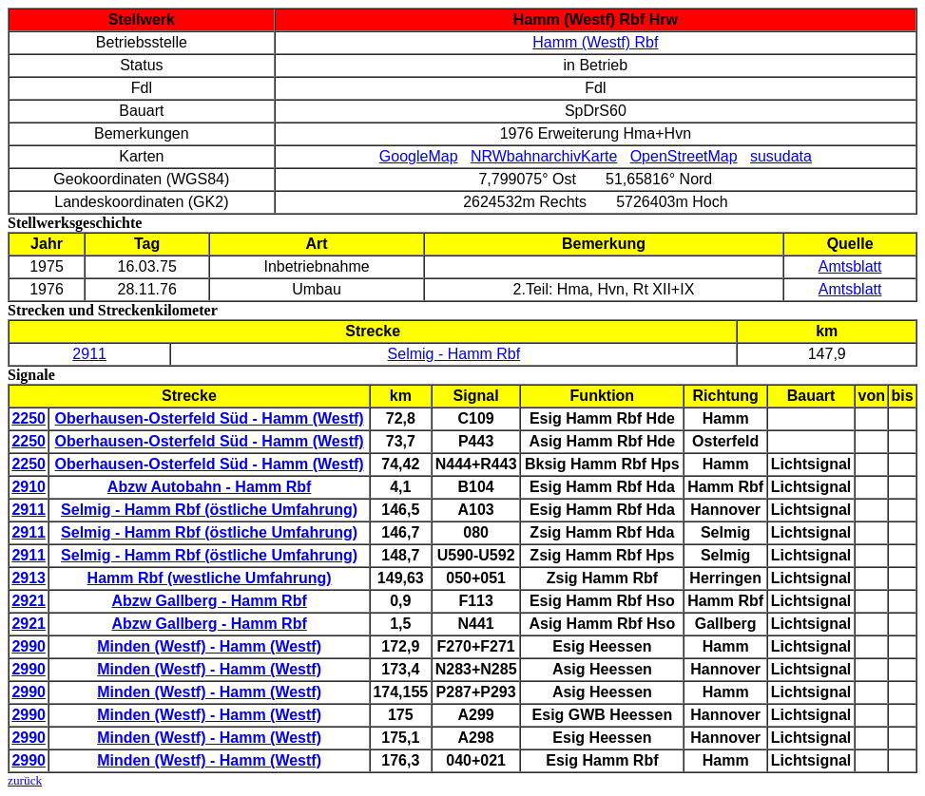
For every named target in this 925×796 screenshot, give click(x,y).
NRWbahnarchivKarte (544, 156)
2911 (89, 354)
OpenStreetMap (684, 156)
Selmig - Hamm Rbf (454, 354)
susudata (781, 156)
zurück (25, 780)
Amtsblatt (850, 266)
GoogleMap (418, 156)
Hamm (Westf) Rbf (595, 42)
